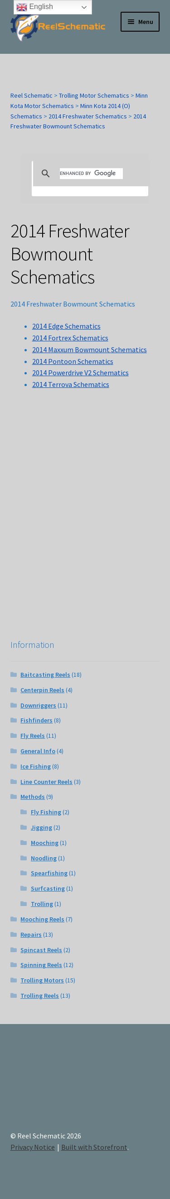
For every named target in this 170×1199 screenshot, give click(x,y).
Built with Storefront (94, 1147)
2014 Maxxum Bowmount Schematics (89, 349)
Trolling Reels (39, 995)
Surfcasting (48, 888)
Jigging (41, 827)
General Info (37, 751)
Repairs (31, 934)
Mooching (44, 843)
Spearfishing (49, 873)
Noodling (44, 858)
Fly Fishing (46, 812)
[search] (91, 173)
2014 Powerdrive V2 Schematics (80, 372)
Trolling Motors (42, 980)
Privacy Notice (32, 1147)
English (34, 7)
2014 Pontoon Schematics (72, 361)
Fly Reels (32, 736)
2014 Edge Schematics (66, 325)
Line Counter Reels (46, 782)
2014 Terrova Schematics (70, 384)
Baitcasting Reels (45, 674)
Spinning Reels (41, 965)
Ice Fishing (35, 766)
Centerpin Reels (42, 690)
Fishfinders (36, 720)
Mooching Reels (42, 919)
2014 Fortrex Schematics (70, 337)
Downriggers (38, 705)
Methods (32, 797)
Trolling (42, 904)
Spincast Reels (41, 950)
